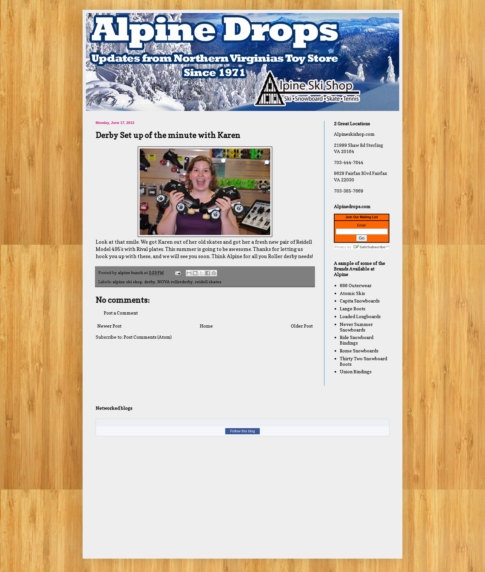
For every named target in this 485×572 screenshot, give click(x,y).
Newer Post (109, 326)
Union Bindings (355, 371)
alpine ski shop (127, 281)
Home (206, 326)
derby (149, 281)
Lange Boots (352, 308)
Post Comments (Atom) (148, 337)
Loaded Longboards (360, 316)
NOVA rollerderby (175, 281)
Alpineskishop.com (354, 134)
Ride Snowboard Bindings (356, 340)
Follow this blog (242, 431)
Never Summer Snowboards (356, 326)
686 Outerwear (355, 285)
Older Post (302, 326)
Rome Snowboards (359, 350)
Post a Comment (121, 313)
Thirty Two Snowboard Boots (363, 361)
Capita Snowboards (360, 300)
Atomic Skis (352, 293)
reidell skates (208, 281)
